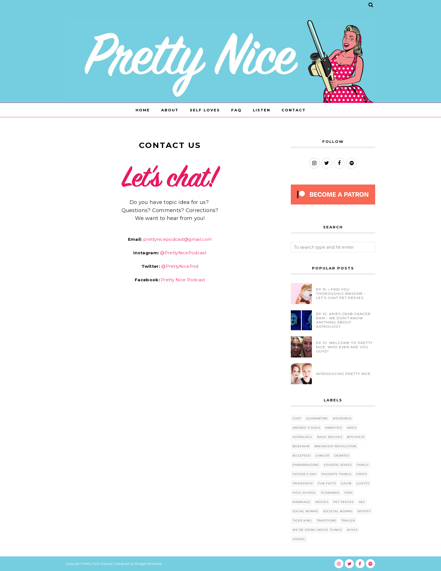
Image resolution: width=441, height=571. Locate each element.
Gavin (346, 483)
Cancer (322, 455)
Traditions (326, 520)
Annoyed (333, 428)
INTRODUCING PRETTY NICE (343, 374)
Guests (362, 483)
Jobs (348, 492)
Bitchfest (356, 437)
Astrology (302, 437)
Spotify (364, 511)
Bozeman (301, 446)
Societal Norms (337, 511)
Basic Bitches (329, 437)
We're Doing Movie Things (317, 530)
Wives (352, 530)
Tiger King (302, 520)
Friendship (302, 483)
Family (363, 465)
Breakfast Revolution (335, 446)
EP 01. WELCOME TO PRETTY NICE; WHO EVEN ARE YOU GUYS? (344, 347)
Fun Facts (327, 483)
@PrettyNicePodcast (183, 252)
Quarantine (317, 418)
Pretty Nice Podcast (183, 279)
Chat (296, 418)
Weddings (342, 418)
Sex (362, 502)
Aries (352, 428)
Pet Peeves (343, 502)
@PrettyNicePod (179, 266)
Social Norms (305, 511)
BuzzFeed (301, 455)
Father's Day (304, 474)
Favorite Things (336, 474)
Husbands (330, 492)
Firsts (361, 474)
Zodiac (298, 539)
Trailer (348, 520)
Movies (321, 502)
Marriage (301, 502)
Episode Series (338, 465)
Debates (341, 455)
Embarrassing (305, 465)
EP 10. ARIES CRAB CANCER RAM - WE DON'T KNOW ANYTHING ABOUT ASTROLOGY (343, 320)
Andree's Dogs (306, 428)
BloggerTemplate (148, 564)
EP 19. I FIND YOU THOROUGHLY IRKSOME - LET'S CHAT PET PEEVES (341, 293)
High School (304, 492)
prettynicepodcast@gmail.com (177, 239)
